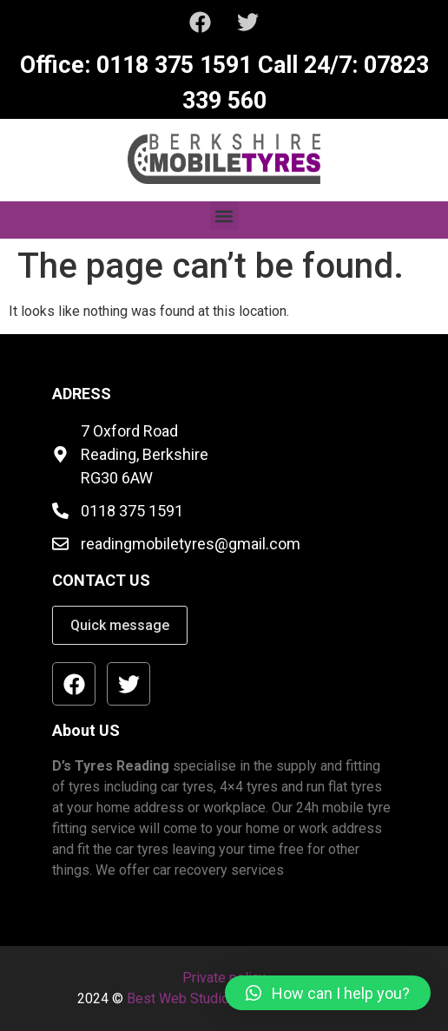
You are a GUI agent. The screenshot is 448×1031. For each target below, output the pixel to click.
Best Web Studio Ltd (190, 998)
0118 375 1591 (171, 65)
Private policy (224, 977)
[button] (224, 215)
